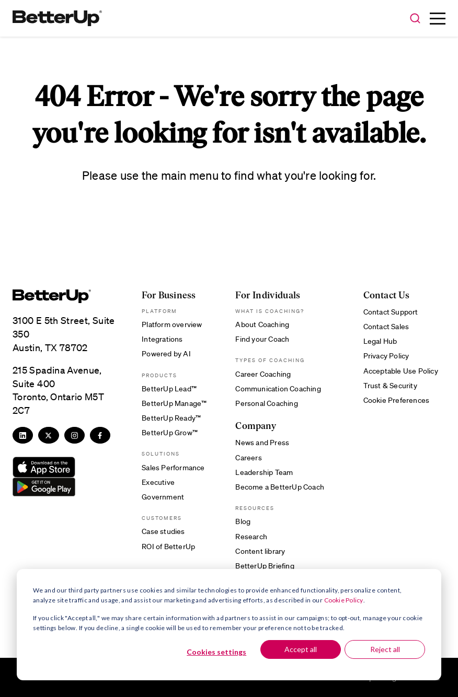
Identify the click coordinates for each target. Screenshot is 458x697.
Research (251, 536)
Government (163, 496)
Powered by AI (166, 353)
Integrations (162, 338)
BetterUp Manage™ (174, 403)
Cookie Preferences (396, 399)
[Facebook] (100, 435)
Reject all (385, 649)
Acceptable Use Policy (400, 370)
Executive (158, 481)
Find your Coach (262, 338)
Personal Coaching (266, 403)
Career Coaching (263, 373)
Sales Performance (173, 467)
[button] (415, 19)
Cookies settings (216, 651)
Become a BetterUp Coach (279, 486)
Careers (248, 457)
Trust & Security (390, 385)
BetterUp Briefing (264, 565)
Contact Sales (386, 326)
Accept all (300, 649)
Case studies (163, 531)
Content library (260, 550)
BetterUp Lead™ (169, 388)
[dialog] (229, 624)
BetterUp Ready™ (171, 417)
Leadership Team (264, 472)
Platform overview (172, 324)
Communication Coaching (277, 388)
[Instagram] (74, 435)
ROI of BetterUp (168, 546)
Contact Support (390, 311)
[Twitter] (48, 435)
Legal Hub (380, 340)
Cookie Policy (343, 600)
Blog (242, 521)
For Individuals (267, 295)
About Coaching (262, 324)
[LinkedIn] (23, 435)
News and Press (262, 442)
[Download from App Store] (44, 467)
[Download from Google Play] (44, 487)
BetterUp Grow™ (170, 432)
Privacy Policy (386, 355)
